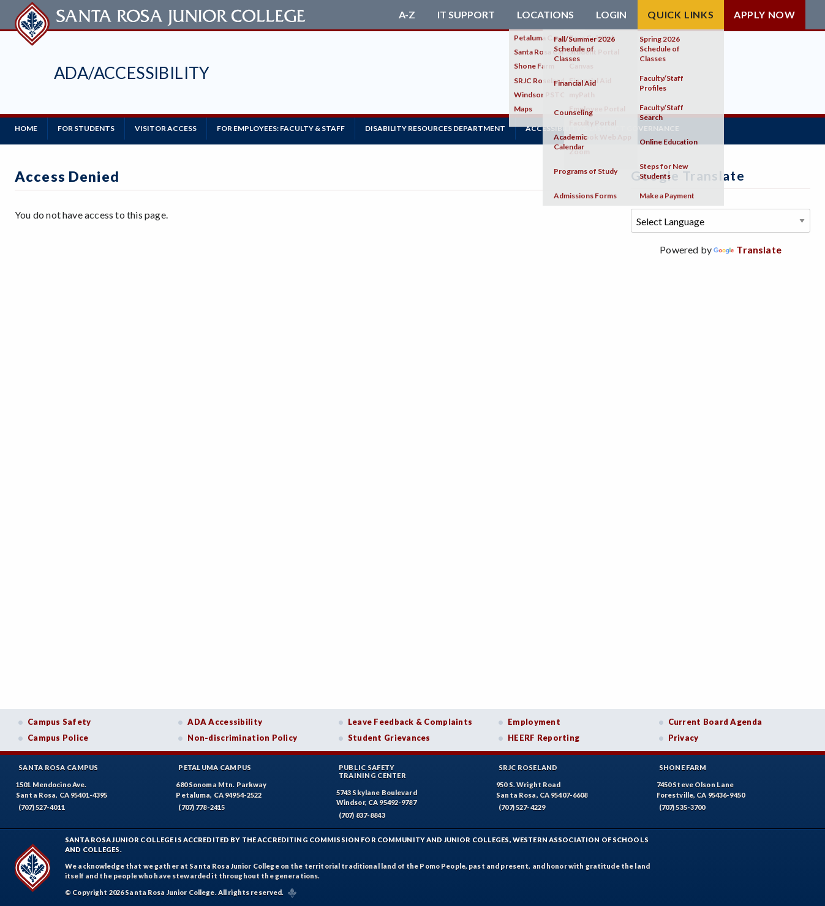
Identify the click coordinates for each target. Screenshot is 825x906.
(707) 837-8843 (362, 815)
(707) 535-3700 (682, 807)
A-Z (407, 15)
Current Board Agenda (715, 722)
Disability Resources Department (435, 128)
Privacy (683, 738)
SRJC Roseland (528, 767)
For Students (86, 128)
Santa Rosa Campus (58, 767)
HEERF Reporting (543, 738)
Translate (748, 249)
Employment (534, 722)
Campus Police (58, 738)
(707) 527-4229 (522, 807)
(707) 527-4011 (41, 807)
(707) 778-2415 (201, 807)
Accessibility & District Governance (602, 128)
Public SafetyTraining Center (372, 771)
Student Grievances (389, 738)
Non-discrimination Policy (242, 738)
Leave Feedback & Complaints (410, 722)
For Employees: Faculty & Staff (281, 128)
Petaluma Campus (214, 767)
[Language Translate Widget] (720, 221)
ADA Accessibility (224, 722)
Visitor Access (166, 128)
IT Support (466, 15)
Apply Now (765, 14)
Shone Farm (683, 767)
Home (26, 128)
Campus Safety (59, 722)
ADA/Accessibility (132, 72)
